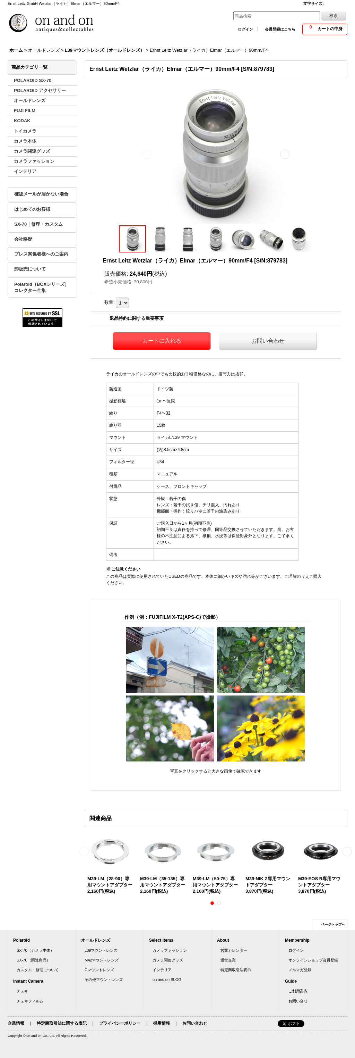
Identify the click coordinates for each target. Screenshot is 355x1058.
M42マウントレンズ (102, 960)
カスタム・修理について (38, 970)
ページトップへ (333, 924)
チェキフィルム (30, 1001)
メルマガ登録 (299, 970)
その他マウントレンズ (104, 979)
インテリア (162, 970)
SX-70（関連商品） (33, 960)
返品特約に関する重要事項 (137, 318)
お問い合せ (298, 1001)
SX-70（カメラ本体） (35, 950)
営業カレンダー (233, 950)
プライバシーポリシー (120, 1023)
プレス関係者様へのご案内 (41, 254)
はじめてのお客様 (32, 209)
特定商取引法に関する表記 (62, 1023)
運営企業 (228, 960)
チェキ (22, 991)
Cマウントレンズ (99, 970)
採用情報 (161, 1023)
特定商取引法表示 (235, 970)
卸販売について (30, 269)
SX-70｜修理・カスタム (38, 224)
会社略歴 (23, 239)
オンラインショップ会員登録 (313, 960)
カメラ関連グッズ (168, 960)
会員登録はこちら (280, 29)
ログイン (245, 29)
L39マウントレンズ (101, 950)
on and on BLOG (167, 979)
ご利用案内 (298, 991)
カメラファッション (170, 950)
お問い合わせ (268, 341)
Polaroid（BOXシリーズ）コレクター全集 (41, 287)
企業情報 (16, 1023)
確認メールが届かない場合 (41, 194)
